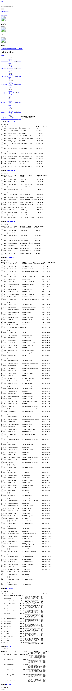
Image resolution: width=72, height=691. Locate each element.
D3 (10, 64)
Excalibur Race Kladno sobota (11, 49)
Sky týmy (3, 102)
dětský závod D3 (4, 76)
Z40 (10, 88)
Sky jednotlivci (4, 84)
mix (10, 96)
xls (20, 61)
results (2, 55)
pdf (17, 61)
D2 (10, 63)
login (2, 1)
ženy (10, 94)
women (11, 60)
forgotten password (5, 11)
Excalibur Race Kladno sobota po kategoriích (11, 119)
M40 (10, 85)
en (2, 13)
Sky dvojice (3, 92)
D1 (10, 61)
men (10, 59)
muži (10, 93)
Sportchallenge (4, 15)
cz (1, 13)
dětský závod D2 (4, 68)
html (15, 61)
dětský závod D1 (4, 61)
